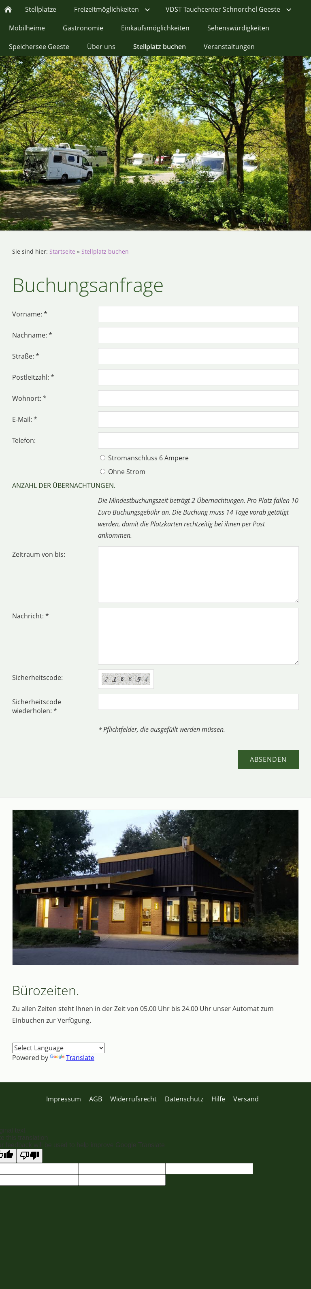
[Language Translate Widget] (58, 1048)
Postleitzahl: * (33, 377)
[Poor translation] (30, 1156)
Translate (72, 1057)
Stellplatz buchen (105, 251)
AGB (95, 1098)
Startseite (62, 251)
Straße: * (25, 356)
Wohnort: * (29, 398)
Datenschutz (184, 1098)
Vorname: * (29, 314)
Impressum (63, 1098)
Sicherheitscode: (37, 677)
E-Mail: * (24, 419)
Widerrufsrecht (133, 1098)
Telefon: (24, 440)
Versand (246, 1098)
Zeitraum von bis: (38, 554)
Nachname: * (32, 335)
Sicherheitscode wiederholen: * (36, 706)
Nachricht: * (30, 615)
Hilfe (218, 1098)
